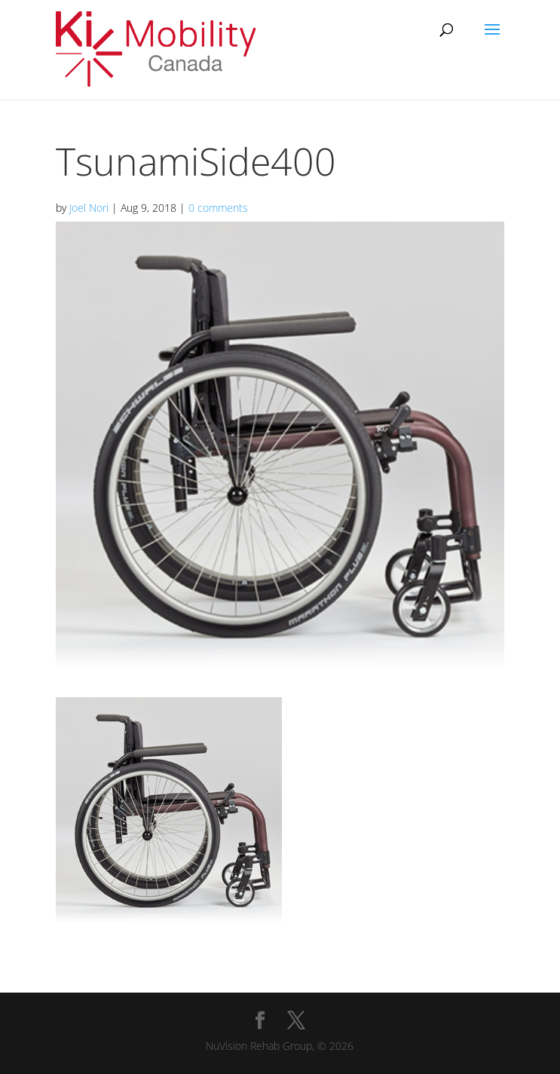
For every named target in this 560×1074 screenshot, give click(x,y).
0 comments (218, 207)
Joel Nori (89, 207)
